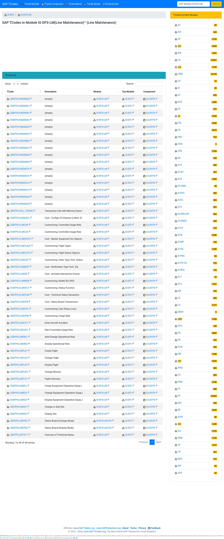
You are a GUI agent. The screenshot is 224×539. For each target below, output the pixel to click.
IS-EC (180, 200)
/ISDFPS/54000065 (19, 134)
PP (179, 361)
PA (179, 332)
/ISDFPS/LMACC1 (19, 322)
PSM (180, 381)
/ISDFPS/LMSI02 (18, 413)
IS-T (180, 276)
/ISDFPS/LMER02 (19, 343)
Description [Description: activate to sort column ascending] (50, 91)
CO (179, 67)
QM (179, 402)
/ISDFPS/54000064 (19, 127)
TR (179, 451)
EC (179, 95)
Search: (144, 84)
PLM (180, 346)
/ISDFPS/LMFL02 (18, 357)
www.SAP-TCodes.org (95, 531)
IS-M (180, 235)
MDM (180, 311)
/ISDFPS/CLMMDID (19, 280)
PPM (180, 367)
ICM (180, 151)
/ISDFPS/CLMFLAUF (20, 246)
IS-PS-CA (182, 263)
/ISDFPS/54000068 (19, 155)
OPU (180, 325)
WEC (180, 458)
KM (179, 290)
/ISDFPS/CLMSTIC (19, 308)
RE (179, 409)
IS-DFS (10, 14)
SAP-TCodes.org (5, 536)
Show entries (16, 84)
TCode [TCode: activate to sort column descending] (10, 91)
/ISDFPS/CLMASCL (19, 218)
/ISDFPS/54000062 (19, 113)
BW (179, 53)
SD (179, 424)
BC (179, 46)
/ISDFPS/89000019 (19, 190)
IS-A (180, 165)
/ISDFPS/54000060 (19, 99)
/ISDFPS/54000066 (19, 141)
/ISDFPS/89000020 (19, 197)
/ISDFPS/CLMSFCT (19, 287)
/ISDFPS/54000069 (19, 162)
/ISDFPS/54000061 (19, 106)
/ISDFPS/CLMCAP (19, 225)
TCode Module (30, 3)
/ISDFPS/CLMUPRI (19, 315)
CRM (180, 74)
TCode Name (74, 4)
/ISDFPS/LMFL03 (18, 364)
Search (216, 4)
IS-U (180, 283)
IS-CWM (182, 186)
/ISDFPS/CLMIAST (19, 260)
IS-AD (180, 172)
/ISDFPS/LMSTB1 (19, 420)
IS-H (180, 207)
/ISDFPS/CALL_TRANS (21, 211)
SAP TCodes (10, 4)
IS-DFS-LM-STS (104, 420)
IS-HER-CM (183, 214)
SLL (180, 430)
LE (179, 297)
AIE (179, 32)
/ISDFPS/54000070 (19, 169)
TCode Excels (111, 4)
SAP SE (29, 538)
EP (179, 109)
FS (179, 130)
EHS (180, 102)
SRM (180, 437)
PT (179, 388)
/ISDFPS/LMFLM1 (19, 371)
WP (179, 465)
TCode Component (52, 4)
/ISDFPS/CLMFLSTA (20, 253)
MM (179, 319)
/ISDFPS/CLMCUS (19, 232)
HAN (180, 144)
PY (179, 395)
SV (179, 444)
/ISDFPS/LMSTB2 (19, 427)
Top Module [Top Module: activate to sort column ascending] (128, 91)
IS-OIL (181, 249)
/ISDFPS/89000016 (19, 183)
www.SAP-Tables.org (84, 528)
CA (179, 60)
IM (179, 158)
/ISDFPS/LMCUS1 (19, 329)
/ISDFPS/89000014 (19, 176)
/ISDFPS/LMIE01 (18, 385)
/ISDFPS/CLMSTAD (19, 294)
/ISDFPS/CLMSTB (19, 301)
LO (179, 304)
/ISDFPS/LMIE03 (18, 399)
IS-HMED (182, 221)
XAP (180, 472)
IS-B (180, 179)
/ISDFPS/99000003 (19, 204)
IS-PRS (181, 256)
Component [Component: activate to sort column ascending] (149, 91)
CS (179, 81)
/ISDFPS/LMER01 (19, 336)
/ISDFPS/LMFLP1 (19, 378)
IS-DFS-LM (26, 14)
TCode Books (92, 4)
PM (179, 353)
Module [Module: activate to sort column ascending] (97, 91)
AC (179, 25)
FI (179, 116)
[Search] (193, 4)
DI (179, 88)
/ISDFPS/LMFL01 (18, 350)
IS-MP (181, 242)
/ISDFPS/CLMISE (18, 273)
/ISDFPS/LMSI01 (18, 406)
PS (179, 374)
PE (179, 339)
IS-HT (180, 228)
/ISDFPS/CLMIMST (19, 267)
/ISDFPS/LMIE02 (18, 392)
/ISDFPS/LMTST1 (19, 434)
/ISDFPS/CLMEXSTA (20, 239)
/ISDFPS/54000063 (19, 120)
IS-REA (181, 270)
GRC (180, 137)
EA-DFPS (150, 99)
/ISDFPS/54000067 (19, 148)
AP (179, 39)
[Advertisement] (84, 48)
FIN (179, 123)
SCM (180, 416)
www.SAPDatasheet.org (108, 528)
